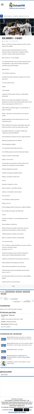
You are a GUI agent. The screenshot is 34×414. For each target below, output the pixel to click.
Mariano (19, 291)
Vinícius (4, 293)
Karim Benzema (10, 291)
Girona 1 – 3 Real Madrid (13, 298)
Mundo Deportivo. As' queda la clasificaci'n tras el (15, 16)
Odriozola (26, 291)
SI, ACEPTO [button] (18, 409)
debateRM (6, 41)
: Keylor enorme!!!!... (19, 349)
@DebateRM (10, 337)
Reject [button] (26, 409)
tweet (13, 286)
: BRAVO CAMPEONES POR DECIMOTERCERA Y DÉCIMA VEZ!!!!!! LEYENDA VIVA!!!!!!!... (18, 357)
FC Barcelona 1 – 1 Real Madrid (21, 301)
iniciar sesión (7, 309)
